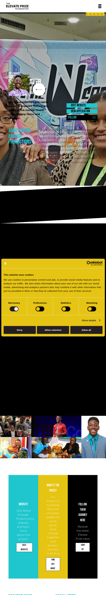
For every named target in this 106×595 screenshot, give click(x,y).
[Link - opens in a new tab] (87, 14)
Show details (89, 320)
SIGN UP (82, 547)
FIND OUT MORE (53, 564)
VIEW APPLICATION (80, 111)
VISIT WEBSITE (78, 105)
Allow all (86, 330)
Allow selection (53, 330)
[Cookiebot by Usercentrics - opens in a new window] (88, 263)
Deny (20, 330)
